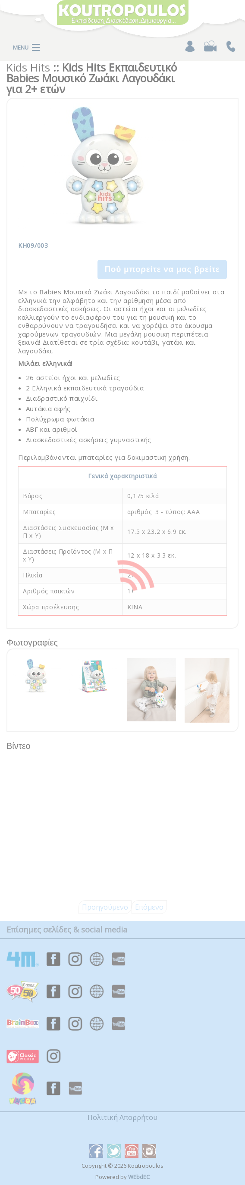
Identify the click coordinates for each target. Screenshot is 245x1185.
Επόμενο (149, 907)
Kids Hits (28, 67)
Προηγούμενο (105, 907)
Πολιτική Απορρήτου (122, 1117)
